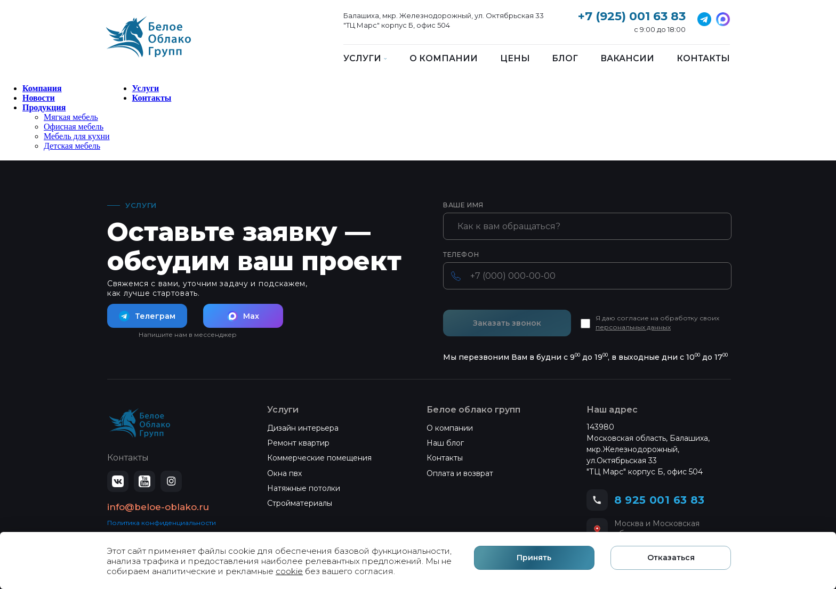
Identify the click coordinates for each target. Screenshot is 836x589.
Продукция (44, 107)
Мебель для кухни (77, 136)
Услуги (145, 88)
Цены (515, 58)
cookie (289, 571)
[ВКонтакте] (117, 481)
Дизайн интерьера (303, 428)
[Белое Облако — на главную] (139, 423)
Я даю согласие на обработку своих (657, 322)
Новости (38, 97)
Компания (42, 88)
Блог (565, 58)
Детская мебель (72, 145)
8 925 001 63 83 (659, 500)
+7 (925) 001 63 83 (632, 16)
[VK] (704, 19)
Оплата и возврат (460, 473)
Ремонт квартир (298, 443)
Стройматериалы (299, 503)
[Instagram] (171, 481)
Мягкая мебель (71, 117)
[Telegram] (723, 19)
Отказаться (671, 558)
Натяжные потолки (303, 488)
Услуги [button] (365, 58)
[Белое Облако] (148, 42)
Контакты (703, 58)
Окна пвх (284, 473)
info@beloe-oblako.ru (158, 507)
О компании (443, 58)
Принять (535, 558)
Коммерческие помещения (319, 458)
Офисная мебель (73, 126)
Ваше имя (463, 205)
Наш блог (445, 443)
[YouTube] (144, 481)
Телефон (461, 255)
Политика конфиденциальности (161, 523)
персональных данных (633, 327)
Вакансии (627, 58)
